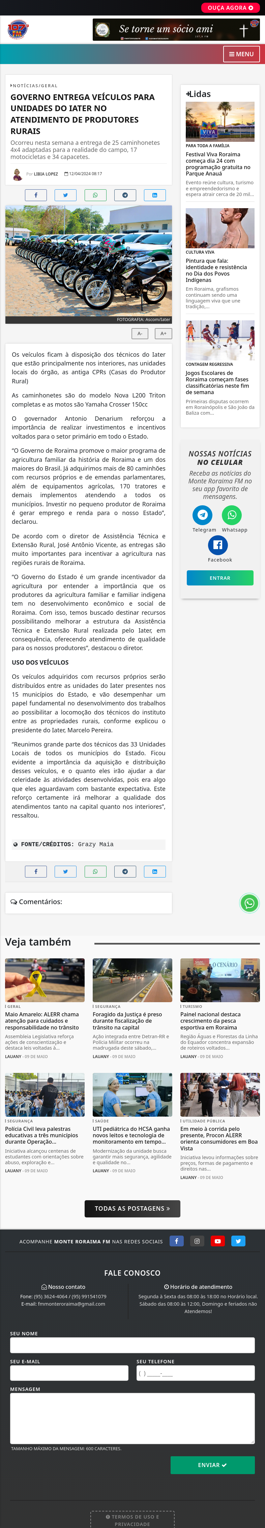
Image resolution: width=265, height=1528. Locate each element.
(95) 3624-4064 (50, 1296)
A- (140, 333)
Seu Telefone (156, 1361)
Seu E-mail (25, 1361)
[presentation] (61, 1470)
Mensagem (25, 1389)
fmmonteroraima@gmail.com (72, 1304)
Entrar (220, 578)
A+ (163, 333)
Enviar (213, 1465)
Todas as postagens (132, 1208)
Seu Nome (24, 1333)
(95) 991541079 (89, 1296)
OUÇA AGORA (231, 7)
